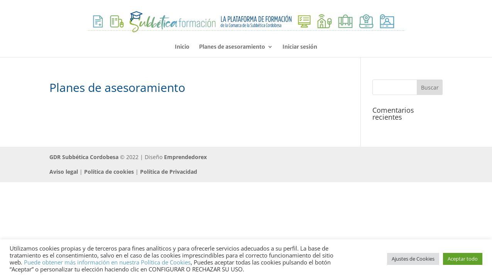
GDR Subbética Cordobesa (83, 157)
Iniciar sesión (299, 47)
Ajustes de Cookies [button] (413, 258)
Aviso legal (63, 171)
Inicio (182, 47)
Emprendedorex (185, 157)
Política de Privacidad (168, 171)
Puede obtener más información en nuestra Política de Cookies (107, 262)
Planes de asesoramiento (232, 47)
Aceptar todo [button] (463, 258)
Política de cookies (109, 171)
